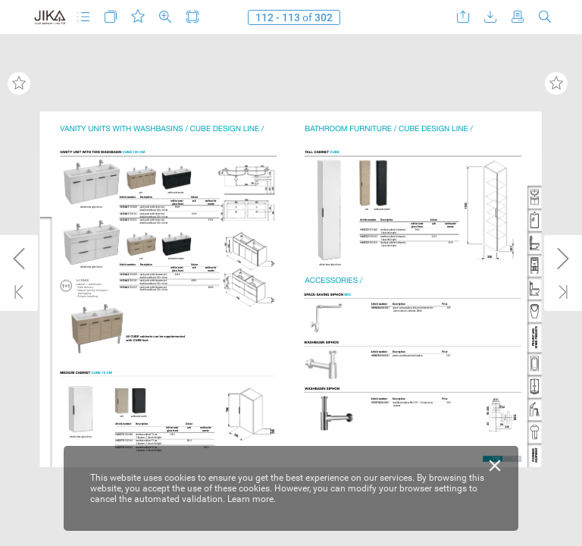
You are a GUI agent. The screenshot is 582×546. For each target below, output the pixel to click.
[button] (83, 17)
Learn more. (251, 499)
